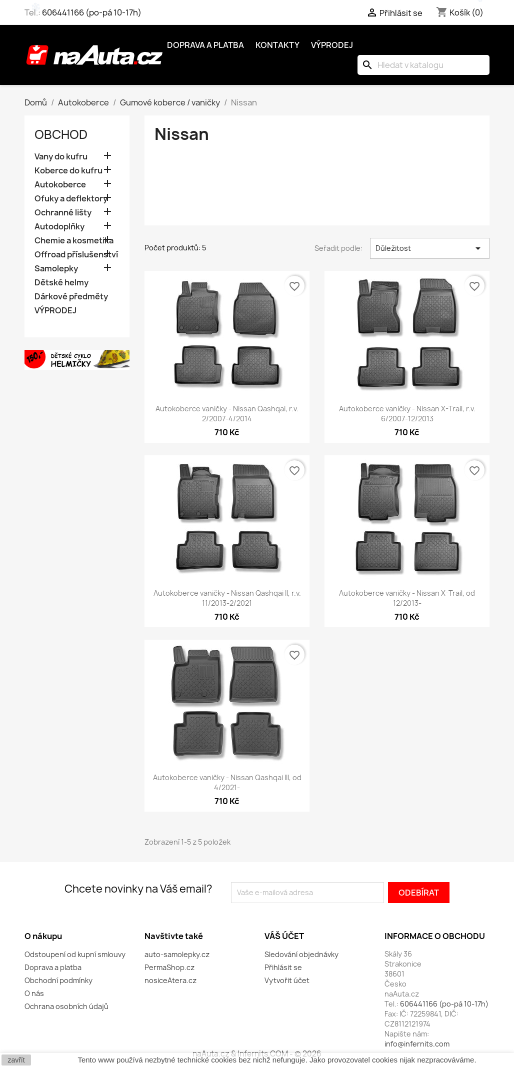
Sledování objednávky (301, 954)
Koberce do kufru (68, 170)
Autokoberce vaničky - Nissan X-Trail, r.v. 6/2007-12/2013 (407, 413)
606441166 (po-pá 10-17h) (92, 12)
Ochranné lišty (63, 212)
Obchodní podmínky (58, 980)
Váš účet (284, 936)
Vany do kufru (61, 156)
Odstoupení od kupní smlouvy (75, 954)
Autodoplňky (59, 226)
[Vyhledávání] (424, 65)
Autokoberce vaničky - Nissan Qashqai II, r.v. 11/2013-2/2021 (227, 598)
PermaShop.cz (169, 967)
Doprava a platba (205, 44)
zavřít (16, 1060)
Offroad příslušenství (76, 254)
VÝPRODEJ (55, 310)
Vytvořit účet (287, 980)
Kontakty (278, 44)
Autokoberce (60, 184)
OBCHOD (61, 134)
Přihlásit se (283, 967)
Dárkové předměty (71, 296)
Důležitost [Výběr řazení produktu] (430, 248)
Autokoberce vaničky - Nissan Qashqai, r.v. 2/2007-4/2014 (227, 413)
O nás (34, 993)
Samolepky (56, 268)
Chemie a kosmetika (74, 240)
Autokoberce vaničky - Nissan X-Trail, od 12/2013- (407, 598)
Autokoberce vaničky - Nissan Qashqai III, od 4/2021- (227, 782)
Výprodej (332, 44)
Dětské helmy (61, 282)
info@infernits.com (417, 1044)
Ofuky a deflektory (71, 198)
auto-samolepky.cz (177, 954)
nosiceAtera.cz (170, 980)
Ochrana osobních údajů (66, 1006)
